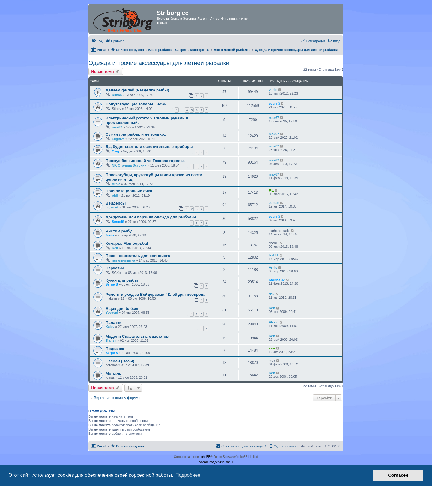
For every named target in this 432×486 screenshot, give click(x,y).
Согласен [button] (398, 475)
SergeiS (118, 222)
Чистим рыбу (119, 231)
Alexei (273, 322)
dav (271, 294)
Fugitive (118, 139)
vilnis (273, 90)
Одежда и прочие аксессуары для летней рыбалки (158, 63)
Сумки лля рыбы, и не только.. (136, 134)
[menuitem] (98, 40)
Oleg (115, 151)
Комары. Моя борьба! (127, 243)
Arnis (116, 184)
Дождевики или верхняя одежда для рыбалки (151, 217)
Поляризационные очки (129, 191)
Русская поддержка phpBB (215, 462)
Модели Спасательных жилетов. (138, 336)
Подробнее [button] (188, 475)
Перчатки (115, 268)
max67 (117, 127)
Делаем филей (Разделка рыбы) (137, 90)
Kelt (115, 248)
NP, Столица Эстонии (129, 165)
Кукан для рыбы (122, 280)
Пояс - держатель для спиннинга (138, 256)
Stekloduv (277, 280)
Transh (111, 340)
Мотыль (114, 373)
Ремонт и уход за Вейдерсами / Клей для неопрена (156, 294)
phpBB (205, 456)
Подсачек (115, 348)
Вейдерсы (116, 203)
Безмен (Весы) (120, 361)
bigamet (112, 207)
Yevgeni (112, 312)
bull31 (273, 255)
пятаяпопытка (123, 260)
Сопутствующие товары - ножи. (137, 104)
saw (272, 348)
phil (115, 195)
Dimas (117, 95)
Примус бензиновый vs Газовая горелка (145, 160)
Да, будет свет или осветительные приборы (149, 146)
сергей (274, 103)
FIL (271, 190)
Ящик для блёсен (123, 308)
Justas (274, 203)
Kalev (110, 326)
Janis (110, 235)
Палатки (114, 322)
